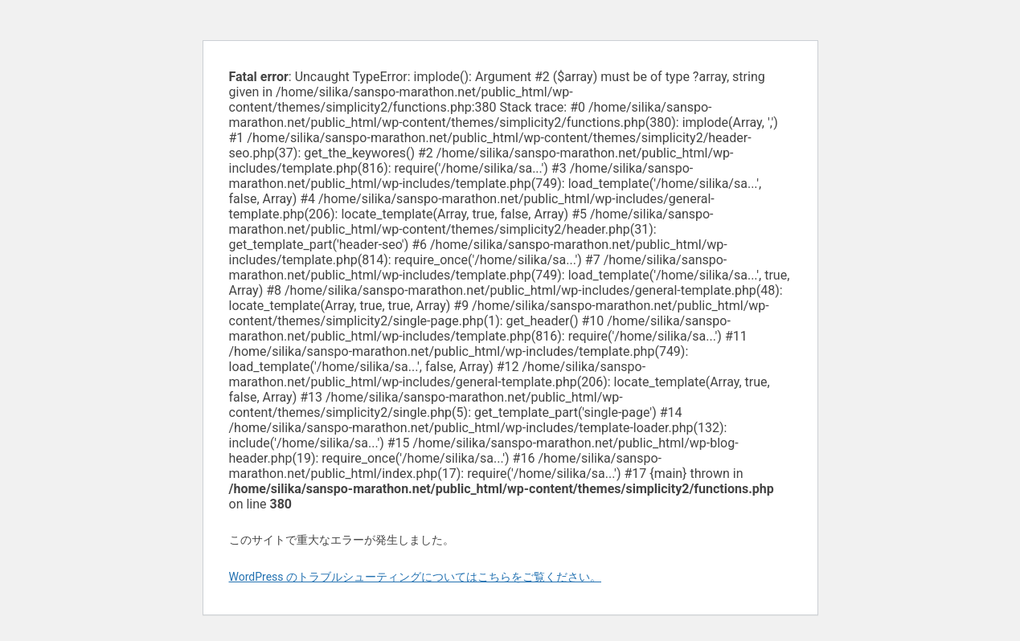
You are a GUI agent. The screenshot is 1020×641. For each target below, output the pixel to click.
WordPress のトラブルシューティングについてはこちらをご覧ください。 (415, 576)
